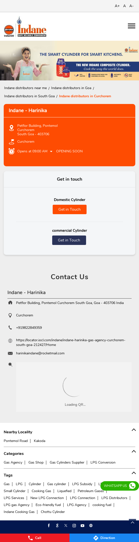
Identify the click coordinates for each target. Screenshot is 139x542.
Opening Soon (69, 151)
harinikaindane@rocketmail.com (40, 353)
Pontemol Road (16, 441)
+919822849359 (29, 327)
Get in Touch (69, 209)
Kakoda (39, 441)
